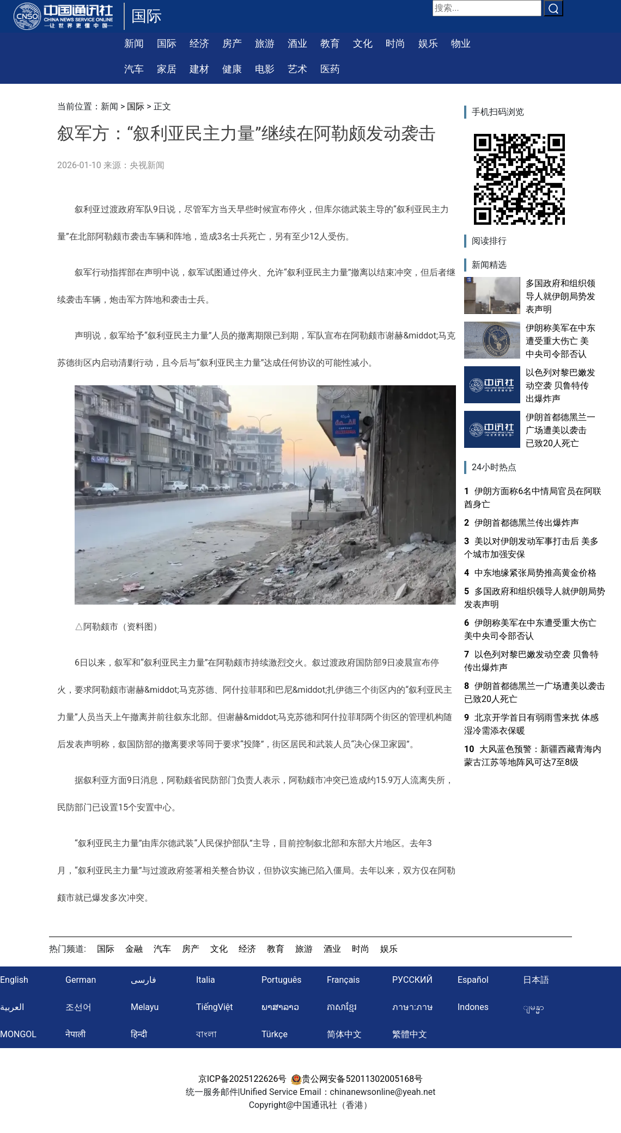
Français (343, 980)
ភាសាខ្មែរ (342, 1007)
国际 (166, 43)
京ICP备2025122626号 (242, 1079)
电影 (265, 69)
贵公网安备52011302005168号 (357, 1079)
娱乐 (428, 43)
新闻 (134, 43)
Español (473, 980)
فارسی (143, 980)
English (14, 980)
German (80, 980)
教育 (330, 43)
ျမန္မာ (533, 1007)
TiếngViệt (214, 1007)
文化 (363, 43)
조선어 (78, 1007)
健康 (232, 69)
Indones (473, 1007)
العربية (12, 1007)
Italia (205, 980)
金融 (134, 949)
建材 (199, 69)
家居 (166, 69)
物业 (461, 43)
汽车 (134, 69)
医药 (330, 69)
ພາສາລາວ (280, 1007)
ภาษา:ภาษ (412, 1007)
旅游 (265, 43)
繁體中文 (409, 1034)
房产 (232, 43)
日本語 (536, 980)
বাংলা (206, 1034)
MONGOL (18, 1034)
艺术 (297, 69)
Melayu (145, 1007)
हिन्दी (139, 1034)
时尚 (395, 43)
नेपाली (75, 1034)
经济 (199, 43)
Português (281, 980)
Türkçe (274, 1034)
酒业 (297, 43)
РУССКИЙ (412, 980)
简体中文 (344, 1034)
